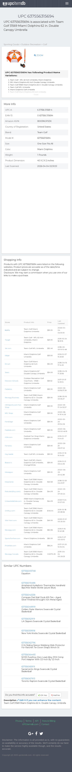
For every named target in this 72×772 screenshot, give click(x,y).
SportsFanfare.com (12, 538)
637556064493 (28, 654)
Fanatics (8, 446)
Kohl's (7, 330)
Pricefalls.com (10, 545)
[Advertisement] (36, 37)
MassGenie (9, 482)
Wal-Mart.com (11, 520)
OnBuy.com (10, 511)
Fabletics (8, 389)
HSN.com (8, 437)
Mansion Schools (11, 381)
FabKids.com (10, 430)
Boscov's (8, 462)
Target (7, 340)
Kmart (7, 364)
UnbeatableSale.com (13, 501)
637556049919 (28, 607)
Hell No (55, 695)
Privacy (19, 721)
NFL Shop (9, 413)
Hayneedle (9, 454)
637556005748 (28, 571)
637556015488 (28, 583)
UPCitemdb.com (30, 724)
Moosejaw (9, 472)
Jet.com (8, 348)
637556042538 (28, 595)
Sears (7, 372)
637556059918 (28, 630)
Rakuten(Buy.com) (12, 491)
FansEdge (9, 422)
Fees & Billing (48, 721)
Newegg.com (10, 530)
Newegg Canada (11, 554)
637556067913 (28, 678)
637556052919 (28, 619)
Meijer (7, 355)
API (37, 721)
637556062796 (28, 642)
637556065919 (28, 666)
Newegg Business (12, 397)
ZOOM (38, 55)
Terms (28, 721)
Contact (45, 724)
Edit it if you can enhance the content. (38, 700)
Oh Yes (42, 695)
